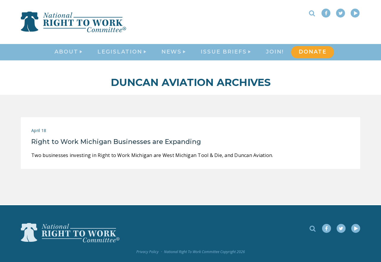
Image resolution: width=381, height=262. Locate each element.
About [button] (68, 52)
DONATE (313, 52)
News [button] (173, 52)
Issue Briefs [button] (226, 52)
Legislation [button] (121, 52)
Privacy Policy (147, 252)
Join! (275, 52)
